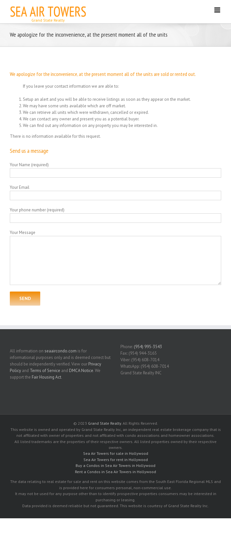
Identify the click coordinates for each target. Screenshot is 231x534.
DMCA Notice (81, 370)
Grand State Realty (104, 423)
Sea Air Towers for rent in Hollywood (115, 459)
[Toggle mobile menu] (217, 10)
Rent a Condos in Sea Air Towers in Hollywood (115, 471)
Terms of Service (45, 370)
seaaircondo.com (60, 351)
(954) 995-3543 (148, 346)
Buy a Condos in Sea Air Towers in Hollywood (115, 465)
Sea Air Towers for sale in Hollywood (115, 453)
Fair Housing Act (46, 377)
